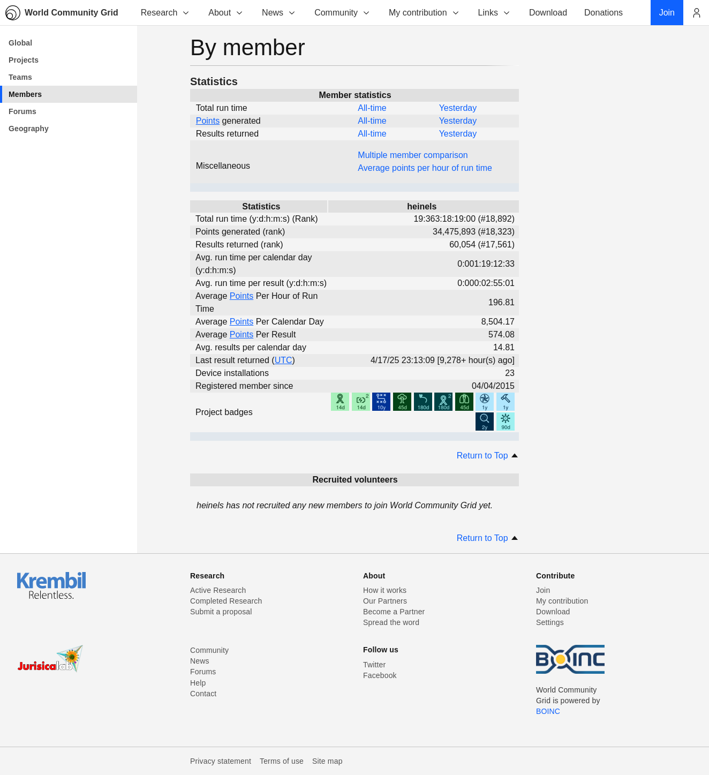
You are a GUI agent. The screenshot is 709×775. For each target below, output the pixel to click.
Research (165, 12)
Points (208, 120)
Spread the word (391, 622)
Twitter (374, 664)
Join (543, 590)
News (279, 12)
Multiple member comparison (412, 155)
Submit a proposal (221, 611)
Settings (550, 622)
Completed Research (226, 601)
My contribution (424, 12)
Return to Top (488, 455)
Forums (203, 671)
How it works (384, 590)
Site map (327, 761)
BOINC (548, 711)
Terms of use (282, 761)
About (226, 12)
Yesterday (458, 107)
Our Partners (385, 601)
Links (494, 12)
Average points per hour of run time (425, 167)
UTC (283, 360)
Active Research (218, 590)
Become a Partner (394, 611)
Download (553, 611)
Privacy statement (220, 761)
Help (198, 683)
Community (342, 12)
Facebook (380, 675)
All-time (372, 107)
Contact (203, 693)
